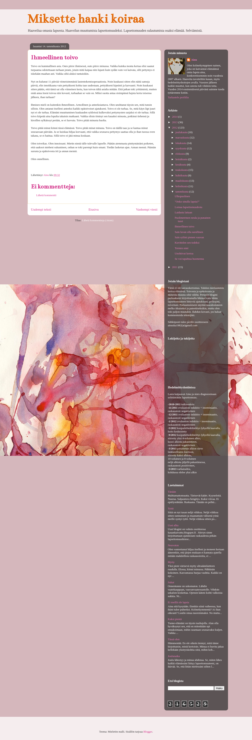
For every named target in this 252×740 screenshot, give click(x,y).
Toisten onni (181, 248)
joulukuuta (181, 132)
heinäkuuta (181, 159)
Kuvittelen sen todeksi (187, 242)
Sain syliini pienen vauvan (189, 237)
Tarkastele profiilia (178, 97)
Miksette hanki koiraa (86, 19)
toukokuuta (182, 169)
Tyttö (171, 508)
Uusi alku (173, 525)
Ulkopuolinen (182, 196)
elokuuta (180, 153)
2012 (175, 127)
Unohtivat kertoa (184, 253)
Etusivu (94, 209)
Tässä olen (174, 639)
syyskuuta (181, 148)
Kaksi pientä (175, 619)
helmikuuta (182, 186)
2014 (175, 116)
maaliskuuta (182, 180)
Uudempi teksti (41, 209)
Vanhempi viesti (147, 209)
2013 (175, 122)
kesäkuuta (181, 164)
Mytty (171, 562)
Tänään (172, 491)
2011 (175, 267)
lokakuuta (181, 143)
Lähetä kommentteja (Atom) (97, 220)
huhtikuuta (181, 175)
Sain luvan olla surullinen (189, 232)
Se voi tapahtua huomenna (189, 258)
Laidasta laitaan (183, 212)
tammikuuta (182, 191)
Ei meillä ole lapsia (178, 602)
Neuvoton (173, 545)
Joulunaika (174, 656)
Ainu (194, 59)
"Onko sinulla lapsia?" (187, 201)
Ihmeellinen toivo (184, 226)
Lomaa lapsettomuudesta (188, 207)
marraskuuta (182, 137)
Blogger (148, 731)
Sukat (171, 582)
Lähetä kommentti (46, 195)
